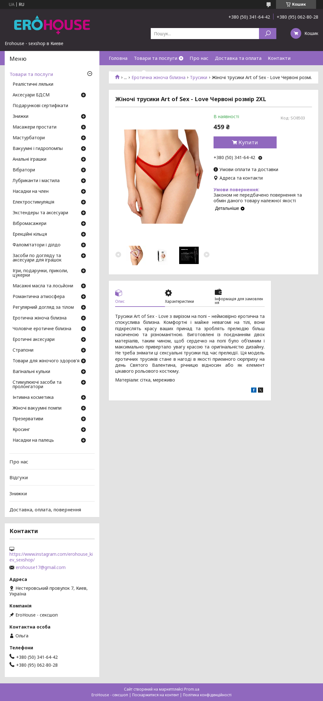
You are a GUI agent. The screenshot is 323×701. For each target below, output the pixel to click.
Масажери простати (34, 127)
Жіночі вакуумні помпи (37, 408)
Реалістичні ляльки (33, 84)
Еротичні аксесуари (34, 339)
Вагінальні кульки (31, 371)
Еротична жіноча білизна (40, 318)
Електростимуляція (33, 202)
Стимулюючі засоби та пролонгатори (37, 384)
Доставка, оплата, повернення (45, 509)
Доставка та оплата (238, 58)
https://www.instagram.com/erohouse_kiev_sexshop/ (51, 557)
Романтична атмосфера (39, 296)
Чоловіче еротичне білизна (42, 328)
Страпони (23, 350)
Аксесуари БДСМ (31, 95)
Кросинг (21, 429)
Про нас (199, 58)
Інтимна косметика (33, 397)
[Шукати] (267, 33)
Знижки (117, 72)
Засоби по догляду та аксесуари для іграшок (37, 258)
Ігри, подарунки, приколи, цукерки (40, 273)
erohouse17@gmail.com (41, 567)
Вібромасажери (29, 223)
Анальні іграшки (29, 159)
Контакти (279, 58)
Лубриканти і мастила (36, 180)
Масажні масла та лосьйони (43, 286)
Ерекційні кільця (30, 234)
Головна (118, 58)
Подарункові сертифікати (40, 105)
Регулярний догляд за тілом (43, 307)
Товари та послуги (155, 58)
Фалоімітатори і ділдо (37, 245)
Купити (248, 142)
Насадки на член (31, 191)
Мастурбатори (29, 138)
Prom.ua (191, 689)
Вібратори (24, 170)
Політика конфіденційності (207, 695)
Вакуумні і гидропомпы (38, 148)
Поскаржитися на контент (155, 695)
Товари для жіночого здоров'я (46, 361)
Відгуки (18, 477)
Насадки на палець (33, 440)
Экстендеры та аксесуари (40, 212)
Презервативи (28, 419)
